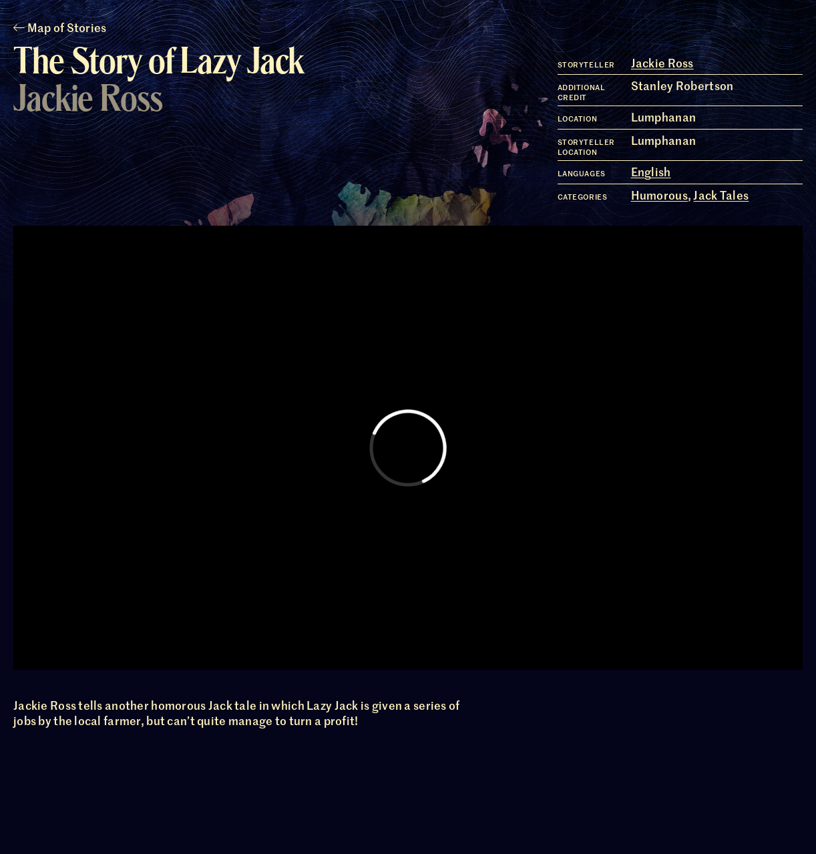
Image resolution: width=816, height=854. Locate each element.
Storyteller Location (586, 146)
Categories (583, 196)
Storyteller (586, 64)
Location (577, 119)
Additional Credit (582, 91)
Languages (582, 173)
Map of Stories (59, 27)
